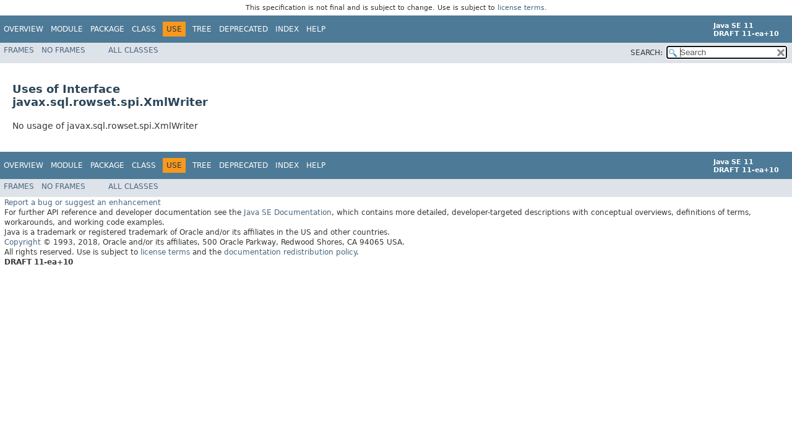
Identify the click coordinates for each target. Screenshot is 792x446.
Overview (23, 29)
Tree (202, 29)
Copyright (22, 241)
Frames (19, 50)
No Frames (63, 50)
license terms (520, 8)
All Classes (133, 50)
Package (107, 29)
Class (144, 29)
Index (287, 29)
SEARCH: (647, 52)
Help (315, 29)
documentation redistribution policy (290, 251)
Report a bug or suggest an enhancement (82, 202)
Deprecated (243, 29)
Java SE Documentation (288, 212)
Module (67, 29)
